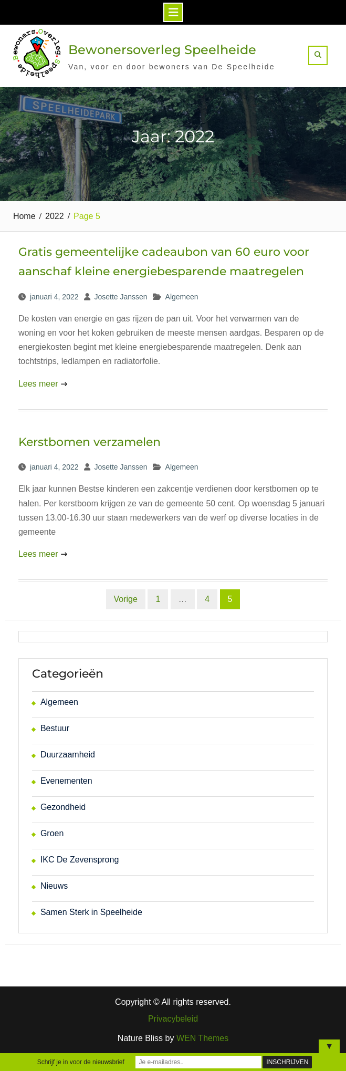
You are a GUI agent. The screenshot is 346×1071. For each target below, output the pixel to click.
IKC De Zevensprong (79, 859)
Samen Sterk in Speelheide (91, 912)
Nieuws (54, 885)
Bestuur (54, 728)
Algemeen (181, 297)
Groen (52, 833)
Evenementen (66, 780)
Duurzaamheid (67, 754)
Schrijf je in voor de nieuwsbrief (80, 1062)
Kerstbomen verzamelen (89, 442)
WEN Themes (202, 1038)
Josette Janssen (120, 297)
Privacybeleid (173, 1019)
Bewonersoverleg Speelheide (162, 49)
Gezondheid (63, 807)
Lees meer (38, 383)
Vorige (126, 599)
